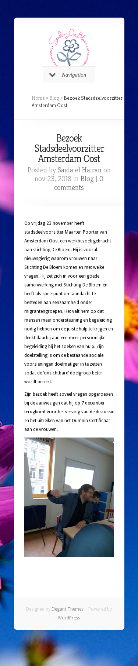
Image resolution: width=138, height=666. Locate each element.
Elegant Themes (68, 609)
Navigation (67, 75)
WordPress (69, 618)
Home (38, 98)
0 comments (78, 183)
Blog (54, 98)
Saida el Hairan (80, 170)
